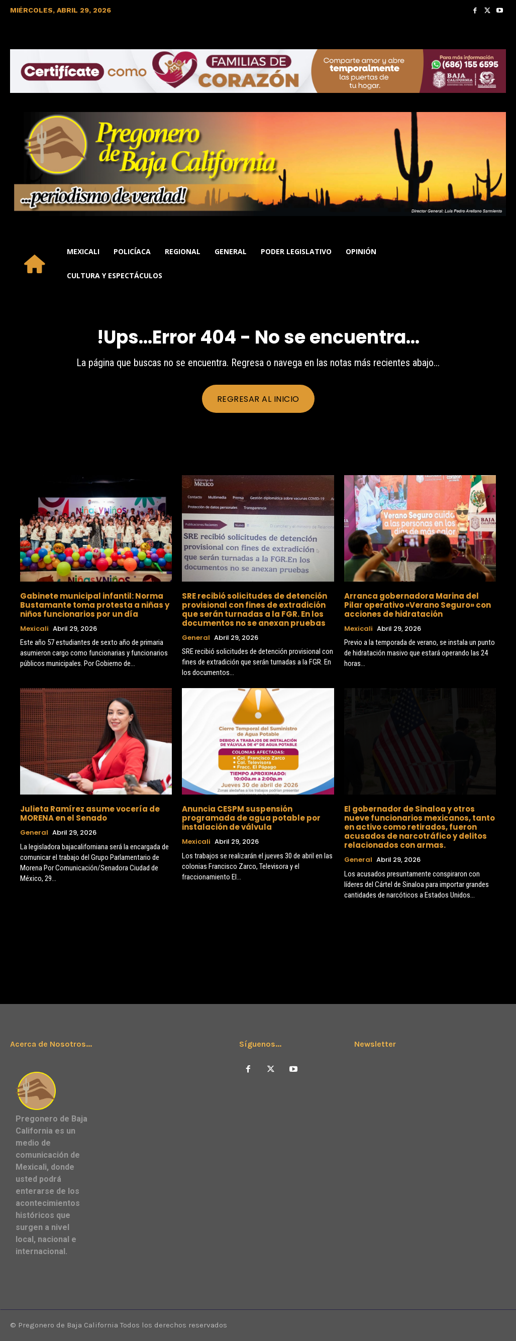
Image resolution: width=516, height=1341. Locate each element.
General (196, 638)
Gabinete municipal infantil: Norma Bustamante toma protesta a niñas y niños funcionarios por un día (94, 605)
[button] (494, 264)
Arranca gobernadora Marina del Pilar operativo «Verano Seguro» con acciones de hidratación (417, 605)
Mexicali (34, 629)
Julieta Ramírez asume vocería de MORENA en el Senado (90, 813)
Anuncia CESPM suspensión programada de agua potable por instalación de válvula (251, 818)
